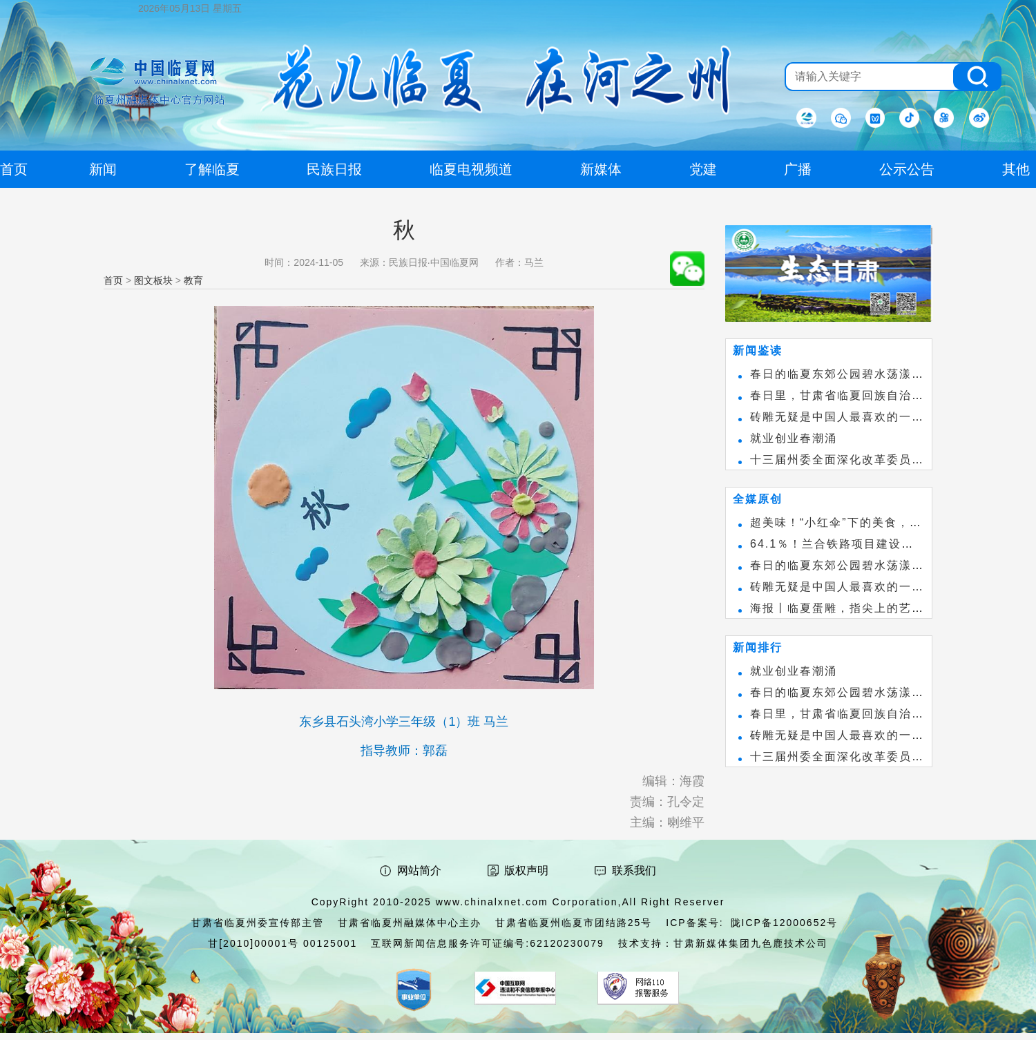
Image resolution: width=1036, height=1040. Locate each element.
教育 (193, 280)
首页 (113, 280)
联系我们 (634, 870)
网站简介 (419, 870)
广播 (798, 169)
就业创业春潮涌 (793, 438)
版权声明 (526, 870)
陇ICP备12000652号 (784, 922)
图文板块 (153, 280)
